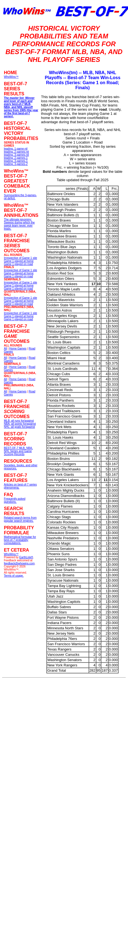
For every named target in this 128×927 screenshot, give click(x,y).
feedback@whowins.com (19, 563)
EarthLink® (26, 557)
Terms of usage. (14, 575)
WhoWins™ (11, 554)
